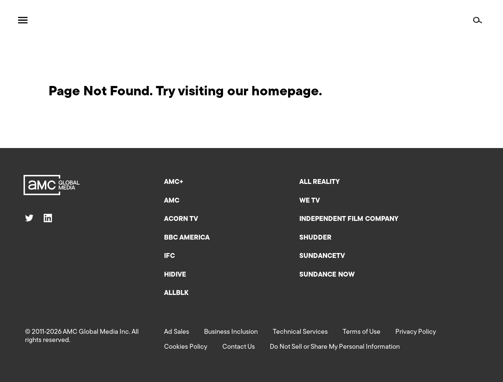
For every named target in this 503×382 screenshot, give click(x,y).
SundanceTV (322, 256)
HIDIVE (175, 274)
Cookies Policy (185, 347)
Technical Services (300, 332)
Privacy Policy (415, 332)
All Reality (319, 182)
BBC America (187, 237)
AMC (171, 200)
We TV (309, 200)
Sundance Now (327, 274)
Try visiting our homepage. (239, 92)
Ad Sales (176, 332)
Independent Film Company (348, 219)
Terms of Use (361, 332)
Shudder (315, 237)
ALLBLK (176, 293)
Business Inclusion (231, 332)
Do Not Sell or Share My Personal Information (335, 347)
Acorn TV (181, 219)
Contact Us (238, 347)
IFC (169, 256)
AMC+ (173, 182)
